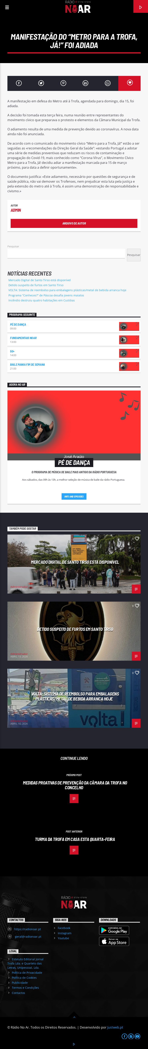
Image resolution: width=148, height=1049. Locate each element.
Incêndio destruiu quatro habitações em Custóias (41, 300)
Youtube (63, 938)
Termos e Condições (25, 988)
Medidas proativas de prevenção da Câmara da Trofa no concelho (75, 785)
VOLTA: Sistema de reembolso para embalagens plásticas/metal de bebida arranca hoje (67, 290)
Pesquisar (13, 246)
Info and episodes (74, 496)
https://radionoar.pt (27, 929)
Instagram (64, 933)
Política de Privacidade (27, 973)
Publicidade (20, 983)
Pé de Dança (18, 324)
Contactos (18, 993)
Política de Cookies (24, 978)
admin (16, 209)
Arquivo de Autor (74, 223)
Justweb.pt (115, 1027)
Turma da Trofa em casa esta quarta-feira (75, 839)
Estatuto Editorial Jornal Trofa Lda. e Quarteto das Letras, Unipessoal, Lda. (25, 963)
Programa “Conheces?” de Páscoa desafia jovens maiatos (46, 295)
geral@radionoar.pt (27, 936)
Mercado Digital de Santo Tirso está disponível (39, 280)
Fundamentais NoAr (23, 338)
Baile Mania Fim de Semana (27, 364)
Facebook (64, 928)
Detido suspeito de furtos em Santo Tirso (35, 285)
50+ (12, 351)
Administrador (19, 587)
